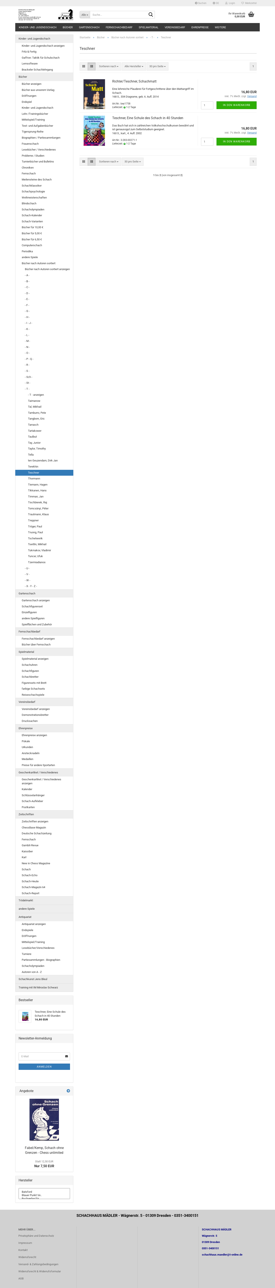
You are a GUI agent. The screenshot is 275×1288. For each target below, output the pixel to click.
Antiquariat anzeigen (34, 924)
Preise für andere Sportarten (38, 765)
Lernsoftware (30, 63)
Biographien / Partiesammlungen (41, 137)
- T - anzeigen (36, 394)
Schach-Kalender (32, 215)
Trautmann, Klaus (38, 514)
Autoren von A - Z (32, 972)
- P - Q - (29, 359)
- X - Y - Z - (31, 586)
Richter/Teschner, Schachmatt (134, 81)
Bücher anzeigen (31, 83)
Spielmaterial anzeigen (35, 658)
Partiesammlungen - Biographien (41, 959)
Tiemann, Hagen (37, 484)
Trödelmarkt (26, 900)
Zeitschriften (26, 814)
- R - (27, 364)
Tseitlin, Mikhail (37, 544)
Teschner (33, 472)
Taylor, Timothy (37, 448)
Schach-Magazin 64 (33, 887)
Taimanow (34, 400)
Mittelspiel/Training (33, 119)
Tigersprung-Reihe (32, 131)
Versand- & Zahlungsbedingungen (38, 1264)
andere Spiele (30, 257)
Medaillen (27, 759)
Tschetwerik (35, 538)
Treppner (33, 520)
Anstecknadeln (30, 753)
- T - (27, 388)
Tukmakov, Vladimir (39, 550)
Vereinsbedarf (175, 27)
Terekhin (33, 466)
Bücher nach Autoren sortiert (38, 263)
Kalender (27, 789)
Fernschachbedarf (119, 27)
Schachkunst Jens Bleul (33, 979)
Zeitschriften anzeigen (35, 821)
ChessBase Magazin (34, 827)
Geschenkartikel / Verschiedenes (38, 772)
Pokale (26, 741)
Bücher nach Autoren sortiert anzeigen (47, 269)
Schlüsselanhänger (33, 795)
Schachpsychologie (33, 191)
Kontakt (23, 1250)
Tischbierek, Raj (37, 502)
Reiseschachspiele (33, 694)
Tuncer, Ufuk (35, 556)
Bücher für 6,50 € (32, 239)
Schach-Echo (29, 875)
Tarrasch (33, 424)
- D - (27, 293)
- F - (27, 305)
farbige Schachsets (33, 688)
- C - (27, 287)
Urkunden (27, 747)
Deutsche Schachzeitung (36, 833)
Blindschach (29, 203)
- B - (27, 281)
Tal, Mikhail (34, 406)
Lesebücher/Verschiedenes (38, 947)
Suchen (200, 3)
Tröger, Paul (35, 526)
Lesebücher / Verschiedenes (39, 149)
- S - (27, 370)
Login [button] (230, 3)
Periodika (27, 251)
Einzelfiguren (29, 612)
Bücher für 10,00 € (32, 227)
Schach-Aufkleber (32, 801)
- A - (27, 275)
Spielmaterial (148, 27)
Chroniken (28, 167)
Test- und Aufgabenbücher (37, 125)
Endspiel (27, 101)
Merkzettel (249, 3)
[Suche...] (85, 14)
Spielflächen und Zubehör (37, 624)
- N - (27, 347)
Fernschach (29, 173)
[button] (216, 3)
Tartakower (34, 430)
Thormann (34, 478)
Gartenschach (89, 27)
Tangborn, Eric (36, 418)
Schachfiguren (30, 670)
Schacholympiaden (33, 209)
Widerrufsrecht (27, 1257)
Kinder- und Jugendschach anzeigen (43, 45)
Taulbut (32, 436)
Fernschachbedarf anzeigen (38, 638)
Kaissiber (27, 851)
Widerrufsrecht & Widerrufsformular (39, 1271)
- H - (27, 317)
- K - (27, 329)
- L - (27, 335)
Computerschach (32, 245)
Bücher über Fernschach (36, 644)
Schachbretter (30, 676)
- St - (27, 382)
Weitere (220, 27)
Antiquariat (25, 916)
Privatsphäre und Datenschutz (36, 1235)
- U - (27, 568)
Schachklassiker (32, 185)
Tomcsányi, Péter (38, 508)
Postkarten (28, 807)
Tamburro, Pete (37, 412)
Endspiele (27, 930)
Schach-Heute (30, 881)
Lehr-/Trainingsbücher (35, 113)
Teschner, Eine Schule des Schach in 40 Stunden (147, 118)
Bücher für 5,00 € (32, 233)
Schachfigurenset (32, 606)
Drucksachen (30, 721)
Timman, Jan (35, 496)
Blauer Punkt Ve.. (44, 1195)
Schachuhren (29, 664)
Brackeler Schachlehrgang (37, 69)
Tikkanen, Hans (37, 490)
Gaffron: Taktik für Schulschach (41, 57)
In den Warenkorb (236, 105)
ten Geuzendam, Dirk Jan (43, 460)
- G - (27, 311)
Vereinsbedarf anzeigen (36, 709)
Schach (26, 869)
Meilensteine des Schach (37, 179)
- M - (27, 341)
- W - (27, 580)
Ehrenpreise (200, 27)
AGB (21, 1278)
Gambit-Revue (30, 845)
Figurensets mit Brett (34, 682)
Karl (24, 857)
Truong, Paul (35, 532)
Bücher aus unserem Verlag (38, 89)
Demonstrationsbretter (35, 714)
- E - (27, 299)
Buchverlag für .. (44, 1198)
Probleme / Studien (33, 155)
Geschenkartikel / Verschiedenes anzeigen (41, 781)
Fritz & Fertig (29, 51)
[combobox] (108, 66)
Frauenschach (30, 143)
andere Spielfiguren (33, 618)
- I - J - (28, 323)
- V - (27, 574)
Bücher (68, 27)
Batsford (44, 1192)
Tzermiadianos (37, 562)
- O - (27, 352)
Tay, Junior (34, 442)
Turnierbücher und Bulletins (38, 161)
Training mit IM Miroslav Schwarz (38, 987)
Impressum (25, 1242)
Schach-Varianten (32, 221)
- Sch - (28, 377)
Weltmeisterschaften (34, 197)
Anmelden (44, 1066)
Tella (31, 454)
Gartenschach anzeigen (36, 600)
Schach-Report (30, 893)
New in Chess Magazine (36, 863)
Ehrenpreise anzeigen (34, 735)
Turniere (26, 954)
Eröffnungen (29, 95)
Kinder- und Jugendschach (37, 27)
